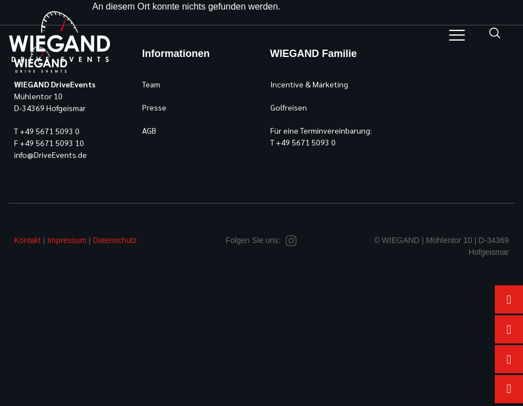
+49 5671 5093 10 (52, 143)
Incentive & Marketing (309, 84)
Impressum (66, 240)
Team (151, 84)
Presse (154, 107)
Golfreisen (288, 107)
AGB (149, 130)
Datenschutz (115, 240)
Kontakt (27, 240)
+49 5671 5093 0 (50, 131)
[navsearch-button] (495, 34)
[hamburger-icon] (456, 36)
